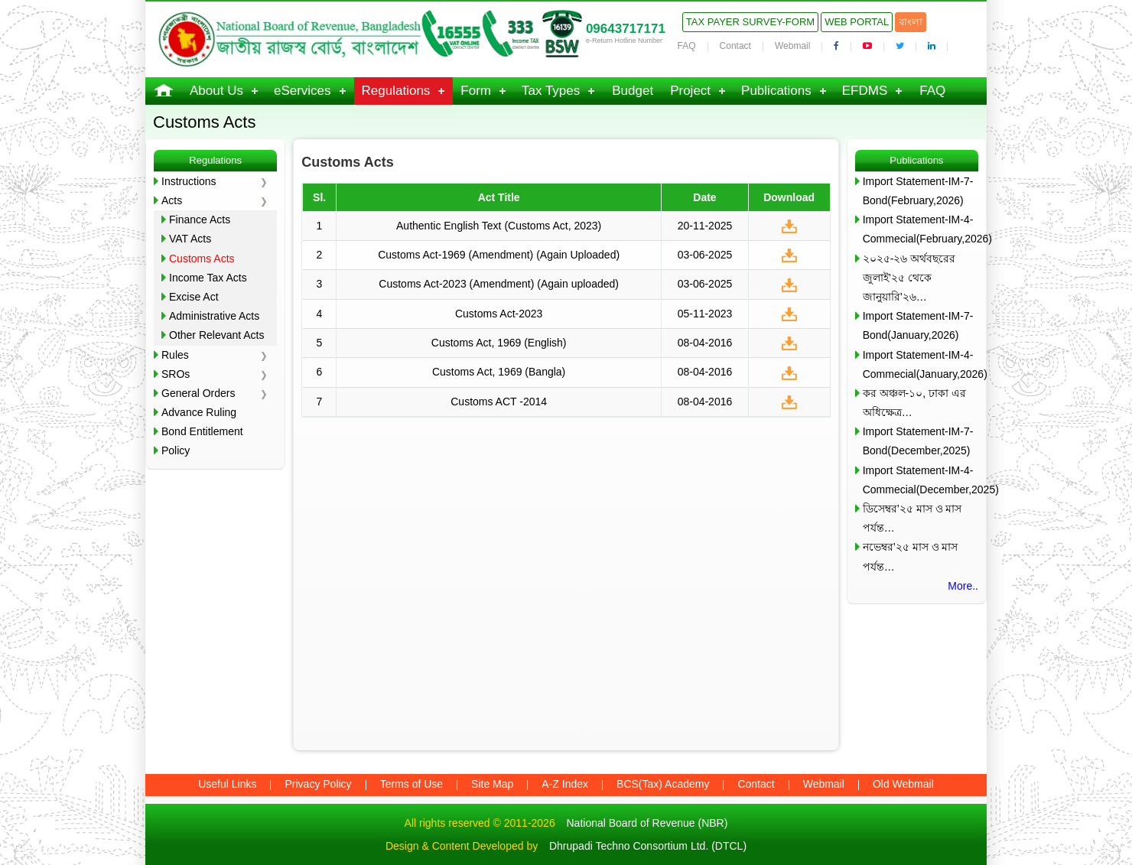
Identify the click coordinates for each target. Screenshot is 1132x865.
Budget (632, 90)
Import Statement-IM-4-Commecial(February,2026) (920, 229)
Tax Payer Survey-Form (750, 22)
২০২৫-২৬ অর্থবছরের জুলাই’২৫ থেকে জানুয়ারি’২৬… (909, 277)
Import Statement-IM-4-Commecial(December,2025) (920, 480)
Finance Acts (199, 219)
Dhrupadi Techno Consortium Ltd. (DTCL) (648, 846)
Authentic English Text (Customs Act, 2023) (498, 226)
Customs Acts (202, 258)
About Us (216, 90)
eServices (302, 90)
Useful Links (227, 784)
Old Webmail (903, 784)
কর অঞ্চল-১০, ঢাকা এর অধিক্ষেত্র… (914, 402)
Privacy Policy (318, 784)
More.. (963, 586)
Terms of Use (411, 784)
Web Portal (857, 22)
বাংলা (910, 22)
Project (690, 90)
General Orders (198, 393)
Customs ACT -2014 (499, 401)
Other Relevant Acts (217, 335)
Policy (175, 450)
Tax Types (551, 90)
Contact (735, 46)
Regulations (396, 90)
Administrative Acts (214, 316)
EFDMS (865, 90)
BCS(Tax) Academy (662, 784)
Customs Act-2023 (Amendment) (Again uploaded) (499, 284)
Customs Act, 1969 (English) (499, 343)
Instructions (188, 181)
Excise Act (194, 297)
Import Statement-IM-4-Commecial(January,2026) (920, 364)
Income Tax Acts (208, 278)
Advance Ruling (198, 412)
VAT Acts (190, 239)
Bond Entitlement (202, 431)
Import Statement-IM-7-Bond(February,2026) (918, 190)
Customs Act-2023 (498, 313)
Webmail (792, 46)
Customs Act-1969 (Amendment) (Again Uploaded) (499, 255)
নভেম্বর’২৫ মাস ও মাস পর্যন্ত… (910, 556)
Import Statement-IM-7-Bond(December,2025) (918, 441)
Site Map (492, 784)
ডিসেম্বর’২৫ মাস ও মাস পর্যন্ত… (912, 518)
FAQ (687, 46)
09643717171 (625, 28)
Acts (171, 200)
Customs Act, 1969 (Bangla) (498, 372)
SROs (175, 374)
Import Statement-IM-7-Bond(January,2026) (918, 325)
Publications (776, 90)
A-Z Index (565, 784)
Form (475, 90)
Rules (175, 355)
